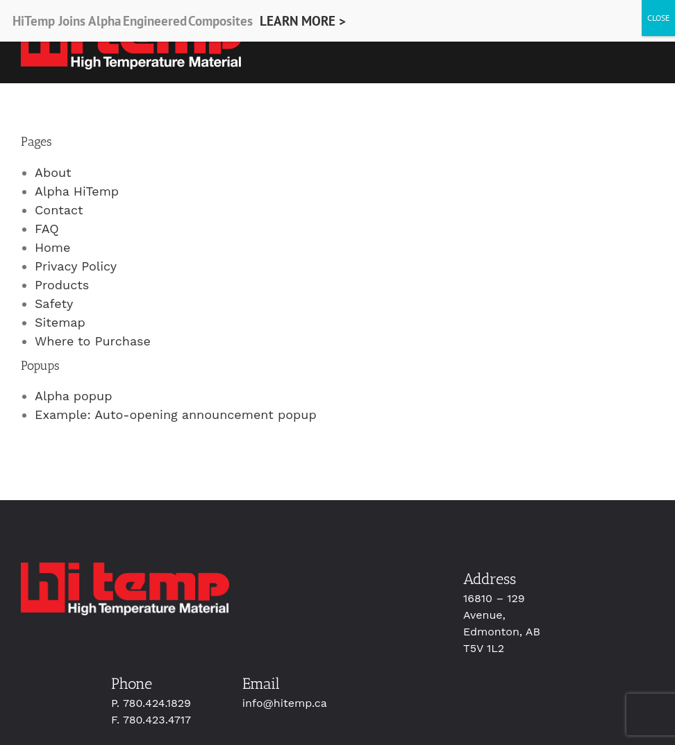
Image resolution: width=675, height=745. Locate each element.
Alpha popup (73, 395)
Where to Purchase (93, 341)
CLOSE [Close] (658, 17)
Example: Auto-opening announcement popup (176, 414)
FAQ (47, 228)
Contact (59, 210)
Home (52, 247)
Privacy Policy (76, 266)
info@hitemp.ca (284, 703)
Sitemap (60, 322)
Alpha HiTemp (77, 191)
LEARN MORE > (303, 20)
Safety (54, 303)
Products (62, 284)
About (53, 172)
